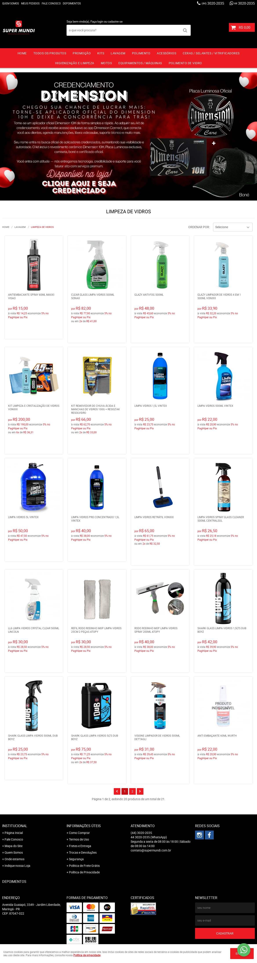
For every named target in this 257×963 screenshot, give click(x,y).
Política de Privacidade (84, 872)
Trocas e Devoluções (83, 852)
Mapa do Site (13, 846)
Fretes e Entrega (80, 846)
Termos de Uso (79, 839)
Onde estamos (14, 859)
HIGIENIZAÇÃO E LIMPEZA (74, 63)
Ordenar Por (198, 227)
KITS (100, 53)
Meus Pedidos (30, 3)
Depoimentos (72, 3)
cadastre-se (115, 21)
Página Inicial (14, 833)
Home (22, 53)
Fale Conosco (51, 3)
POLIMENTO (141, 53)
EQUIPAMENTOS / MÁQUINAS (140, 63)
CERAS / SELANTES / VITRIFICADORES (211, 53)
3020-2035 (213, 3)
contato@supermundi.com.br (151, 850)
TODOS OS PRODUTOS (49, 53)
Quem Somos (10, 3)
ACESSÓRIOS (166, 53)
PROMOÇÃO (82, 53)
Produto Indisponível (223, 706)
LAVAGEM (118, 53)
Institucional (14, 825)
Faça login (96, 21)
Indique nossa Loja (17, 866)
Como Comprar (79, 833)
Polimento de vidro (185, 63)
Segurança (76, 859)
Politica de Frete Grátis (84, 866)
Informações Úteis (84, 825)
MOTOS (106, 63)
